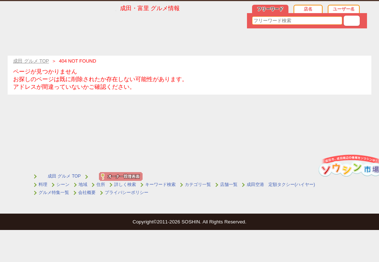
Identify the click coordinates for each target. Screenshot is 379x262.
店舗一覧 (229, 184)
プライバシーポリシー (126, 192)
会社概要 (87, 192)
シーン (62, 184)
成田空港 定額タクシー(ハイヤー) (281, 184)
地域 (83, 184)
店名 (308, 9)
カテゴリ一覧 (198, 184)
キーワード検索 (160, 184)
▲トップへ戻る (358, 134)
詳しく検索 (125, 184)
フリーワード (270, 9)
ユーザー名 (344, 9)
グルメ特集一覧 (54, 192)
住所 (100, 184)
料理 (43, 184)
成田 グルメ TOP (64, 176)
